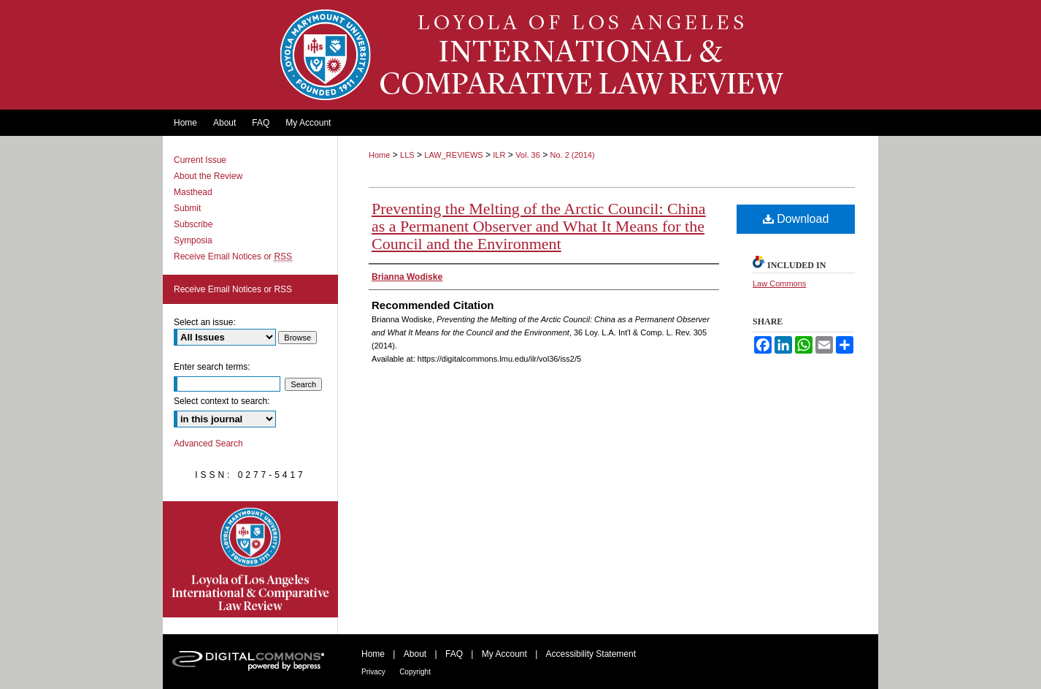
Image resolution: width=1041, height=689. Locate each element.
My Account (504, 654)
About (415, 654)
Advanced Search (208, 443)
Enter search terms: (212, 367)
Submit (187, 208)
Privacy (373, 672)
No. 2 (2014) (572, 155)
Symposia (193, 240)
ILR (499, 155)
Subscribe (193, 224)
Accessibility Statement (591, 654)
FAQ (454, 654)
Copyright (415, 672)
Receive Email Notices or (233, 256)
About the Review (208, 176)
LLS (407, 155)
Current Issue (200, 160)
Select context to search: (221, 401)
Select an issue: (205, 322)
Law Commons (779, 283)
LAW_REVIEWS (453, 155)
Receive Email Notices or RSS (233, 289)
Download (796, 219)
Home (379, 155)
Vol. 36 (527, 155)
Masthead (193, 192)
